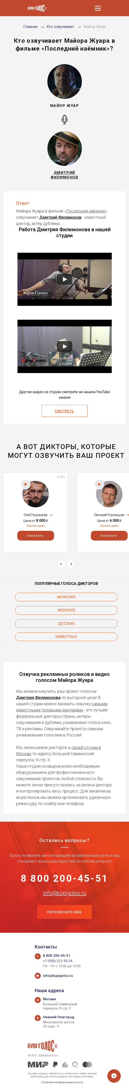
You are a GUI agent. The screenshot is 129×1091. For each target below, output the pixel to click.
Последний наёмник (85, 211)
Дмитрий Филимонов (60, 217)
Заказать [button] (35, 535)
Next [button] (71, 564)
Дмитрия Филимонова (38, 697)
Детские (66, 623)
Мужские (66, 597)
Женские (66, 610)
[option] (35, 512)
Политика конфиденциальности (62, 1082)
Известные (66, 637)
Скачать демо (35, 525)
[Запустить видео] (64, 279)
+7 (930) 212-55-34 (57, 961)
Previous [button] (61, 564)
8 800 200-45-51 (64, 878)
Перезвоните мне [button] (64, 912)
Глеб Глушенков (35, 515)
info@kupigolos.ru (64, 893)
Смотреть (64, 411)
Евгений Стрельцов (109, 515)
